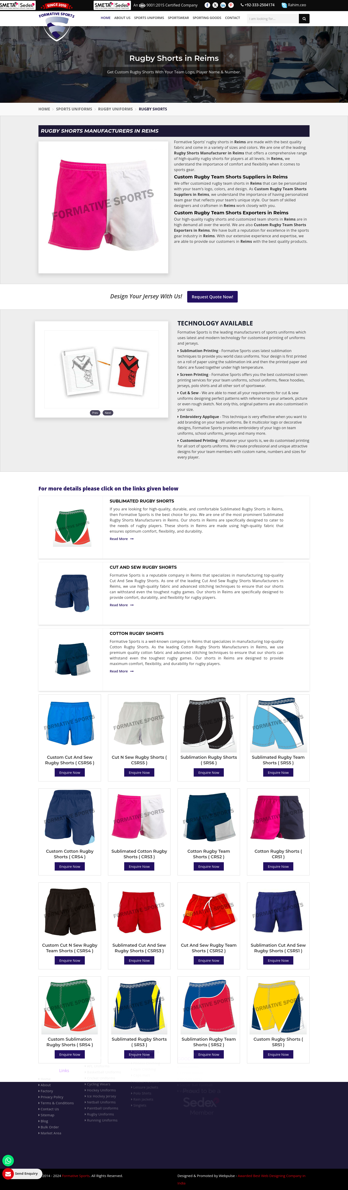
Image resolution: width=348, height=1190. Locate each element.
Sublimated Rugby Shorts (142, 501)
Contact (232, 18)
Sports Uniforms (149, 18)
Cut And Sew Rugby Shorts (143, 567)
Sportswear (178, 18)
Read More (122, 538)
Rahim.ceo (294, 5)
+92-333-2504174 (258, 4)
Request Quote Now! (212, 297)
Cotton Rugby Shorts (137, 633)
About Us (122, 18)
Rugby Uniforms (115, 109)
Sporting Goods (207, 18)
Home (106, 18)
